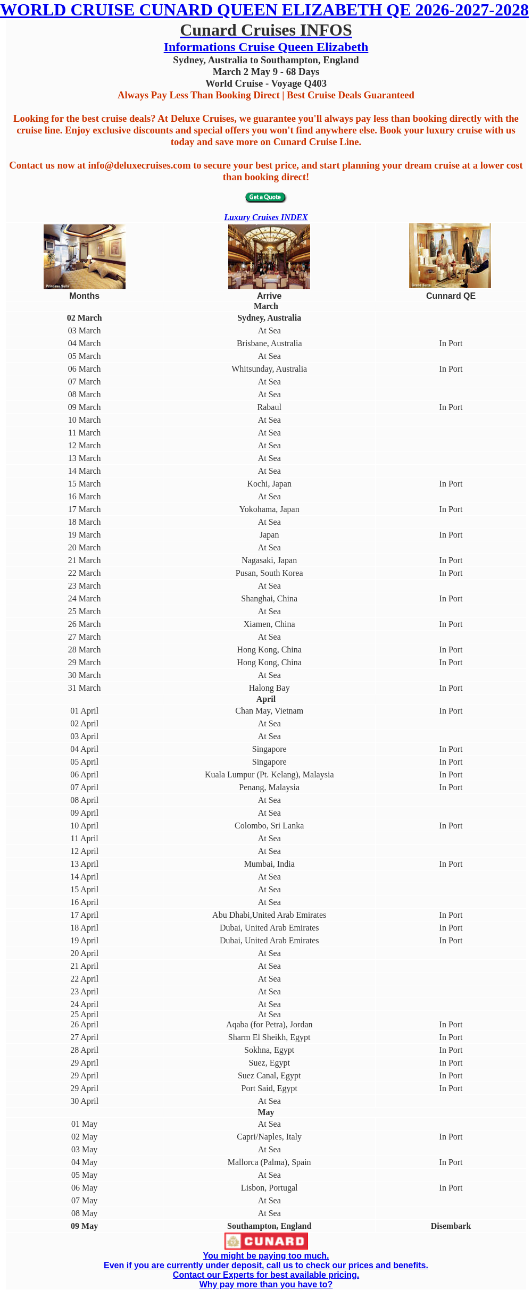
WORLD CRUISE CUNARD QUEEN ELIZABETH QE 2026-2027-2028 (264, 9)
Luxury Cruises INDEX (265, 217)
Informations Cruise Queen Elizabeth (266, 47)
